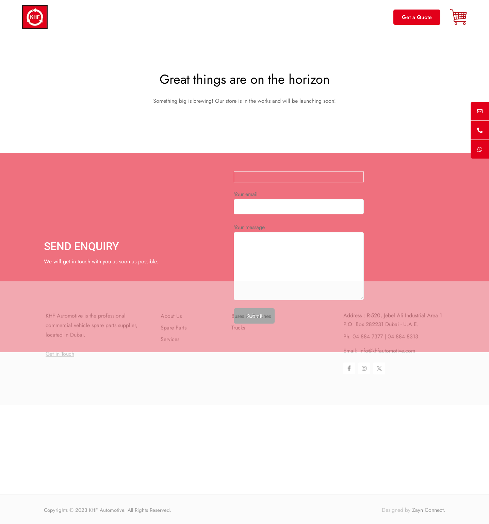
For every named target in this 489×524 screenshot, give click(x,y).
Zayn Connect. (428, 519)
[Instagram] (364, 334)
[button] (416, 17)
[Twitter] (379, 335)
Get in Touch (60, 320)
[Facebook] (349, 334)
